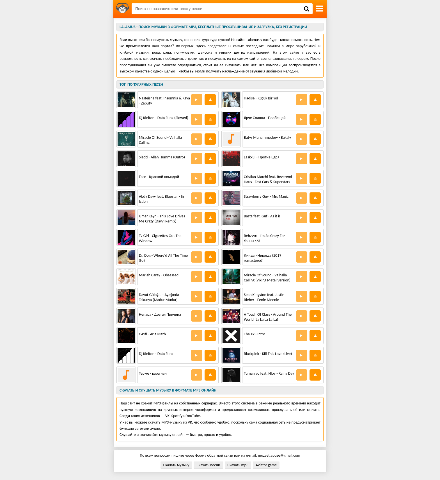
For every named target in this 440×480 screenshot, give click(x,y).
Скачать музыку (176, 465)
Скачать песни (208, 465)
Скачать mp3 (238, 465)
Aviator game (266, 465)
